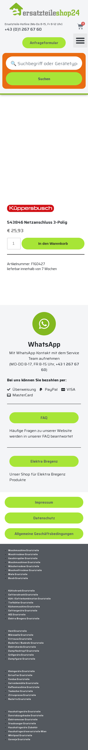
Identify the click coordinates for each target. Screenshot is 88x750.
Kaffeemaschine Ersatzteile (23, 687)
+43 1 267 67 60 (60, 367)
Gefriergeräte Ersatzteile (22, 610)
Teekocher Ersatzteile (20, 691)
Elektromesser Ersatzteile (23, 719)
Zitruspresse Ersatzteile (22, 695)
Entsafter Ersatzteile (20, 675)
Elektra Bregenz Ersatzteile (23, 618)
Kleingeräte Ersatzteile (21, 671)
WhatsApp (44, 344)
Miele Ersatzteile (17, 574)
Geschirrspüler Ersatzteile (23, 558)
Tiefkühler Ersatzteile (20, 602)
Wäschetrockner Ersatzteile (23, 566)
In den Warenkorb (53, 243)
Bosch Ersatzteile (18, 578)
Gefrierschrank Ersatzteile (23, 594)
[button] (80, 40)
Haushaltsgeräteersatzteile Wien (27, 731)
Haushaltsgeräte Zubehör (23, 727)
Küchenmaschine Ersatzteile (24, 606)
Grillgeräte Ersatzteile (21, 655)
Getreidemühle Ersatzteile (23, 683)
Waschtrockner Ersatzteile (23, 554)
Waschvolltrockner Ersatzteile (25, 570)
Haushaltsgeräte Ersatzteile (24, 711)
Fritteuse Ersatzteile (20, 639)
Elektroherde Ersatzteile (22, 647)
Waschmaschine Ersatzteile (23, 550)
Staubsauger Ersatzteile (22, 723)
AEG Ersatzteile (17, 614)
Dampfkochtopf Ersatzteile (23, 651)
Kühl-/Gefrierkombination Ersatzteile (29, 598)
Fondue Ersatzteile (19, 679)
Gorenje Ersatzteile (19, 739)
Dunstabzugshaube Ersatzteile (25, 715)
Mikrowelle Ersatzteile (20, 635)
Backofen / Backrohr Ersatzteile (26, 643)
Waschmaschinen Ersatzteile (24, 562)
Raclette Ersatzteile (19, 699)
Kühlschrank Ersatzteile (21, 590)
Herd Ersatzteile (17, 631)
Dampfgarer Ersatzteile (21, 659)
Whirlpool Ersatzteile (20, 735)
